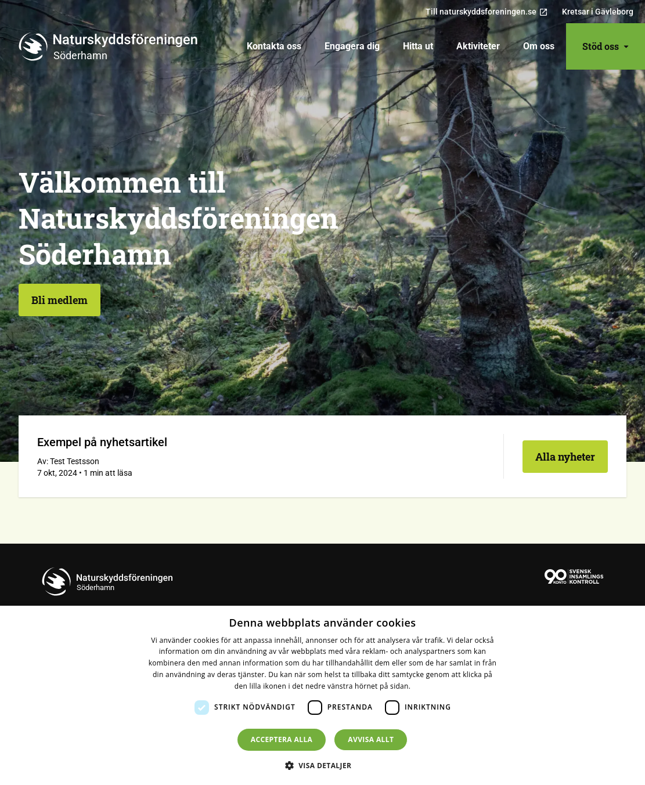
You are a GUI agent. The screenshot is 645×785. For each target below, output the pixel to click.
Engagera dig (352, 46)
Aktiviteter (478, 46)
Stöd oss (605, 46)
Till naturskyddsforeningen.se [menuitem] (487, 12)
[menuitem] (274, 46)
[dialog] (322, 695)
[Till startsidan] (113, 46)
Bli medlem (59, 300)
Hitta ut (418, 46)
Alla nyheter (565, 457)
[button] (323, 765)
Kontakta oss (274, 46)
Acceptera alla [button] (282, 739)
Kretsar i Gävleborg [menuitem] (597, 11)
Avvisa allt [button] (371, 739)
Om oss (538, 46)
